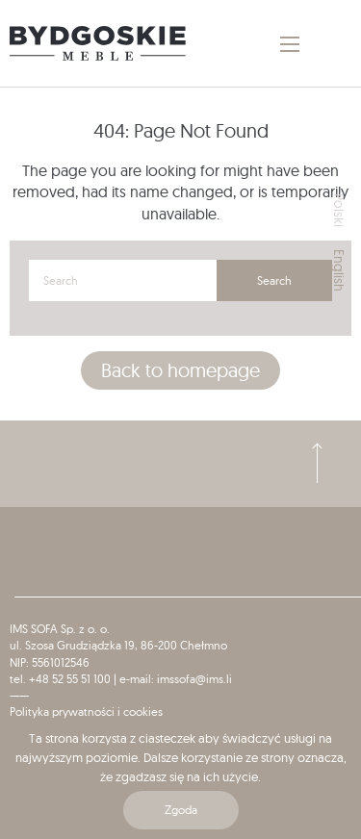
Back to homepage (180, 370)
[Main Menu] (289, 44)
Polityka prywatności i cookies (86, 711)
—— (19, 695)
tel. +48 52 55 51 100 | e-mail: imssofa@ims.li (121, 679)
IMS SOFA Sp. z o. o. (60, 629)
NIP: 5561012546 (50, 662)
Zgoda (181, 809)
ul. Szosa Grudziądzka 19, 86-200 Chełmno (118, 645)
